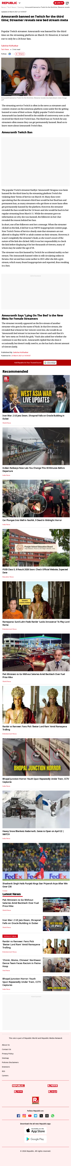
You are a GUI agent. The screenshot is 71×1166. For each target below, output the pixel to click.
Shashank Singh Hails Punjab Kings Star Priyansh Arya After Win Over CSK (35, 885)
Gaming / (21, 7)
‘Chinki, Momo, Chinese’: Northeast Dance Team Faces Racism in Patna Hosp (21, 963)
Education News (8, 577)
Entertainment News (9, 629)
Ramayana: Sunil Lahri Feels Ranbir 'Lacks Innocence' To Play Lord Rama (35, 623)
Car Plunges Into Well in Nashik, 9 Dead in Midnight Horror (32, 520)
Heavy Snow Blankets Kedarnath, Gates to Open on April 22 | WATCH (33, 833)
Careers (5, 1075)
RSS (3, 1071)
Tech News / (12, 7)
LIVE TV (59, 3)
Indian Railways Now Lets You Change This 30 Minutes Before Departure (33, 469)
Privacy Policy (7, 1053)
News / (4, 7)
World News (6, 423)
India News (6, 475)
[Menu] (67, 3)
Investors (6, 1067)
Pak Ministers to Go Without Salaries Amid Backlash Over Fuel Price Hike (33, 676)
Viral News (6, 970)
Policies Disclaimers (10, 1062)
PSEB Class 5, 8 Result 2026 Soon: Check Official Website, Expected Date (35, 571)
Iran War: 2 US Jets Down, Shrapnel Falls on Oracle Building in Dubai (33, 417)
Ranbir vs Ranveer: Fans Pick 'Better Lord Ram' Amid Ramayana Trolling (34, 728)
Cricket (4, 891)
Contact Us (6, 1049)
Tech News (5, 49)
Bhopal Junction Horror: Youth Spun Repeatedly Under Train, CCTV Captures (35, 780)
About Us (6, 1045)
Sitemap (5, 1058)
